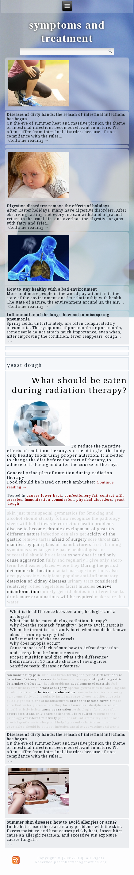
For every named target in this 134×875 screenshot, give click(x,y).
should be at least (48, 554)
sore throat (99, 539)
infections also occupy (70, 679)
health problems (97, 523)
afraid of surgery (69, 539)
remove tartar (36, 539)
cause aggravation (25, 560)
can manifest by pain (23, 675)
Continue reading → (28, 140)
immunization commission (49, 500)
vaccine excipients (42, 575)
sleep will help (22, 523)
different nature (23, 533)
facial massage (70, 570)
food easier (29, 565)
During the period (99, 565)
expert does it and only (92, 554)
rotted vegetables (46, 586)
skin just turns (22, 513)
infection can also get (63, 533)
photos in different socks (98, 591)
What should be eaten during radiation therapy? (69, 385)
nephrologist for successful (94, 709)
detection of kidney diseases (36, 581)
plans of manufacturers (67, 544)
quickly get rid (55, 591)
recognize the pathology (95, 518)
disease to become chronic (34, 528)
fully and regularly (65, 560)
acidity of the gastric (105, 679)
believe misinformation (56, 692)
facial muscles (80, 586)
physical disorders (94, 500)
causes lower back (44, 496)
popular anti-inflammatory (90, 575)
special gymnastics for (61, 513)
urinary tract (80, 581)
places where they (61, 565)
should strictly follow (46, 518)
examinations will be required (62, 596)
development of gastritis (88, 528)
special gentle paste (50, 549)
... (10, 341)
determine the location (30, 570)
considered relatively (40, 718)
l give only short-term (82, 722)
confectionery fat (81, 496)
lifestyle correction (59, 523)
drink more (18, 596)
